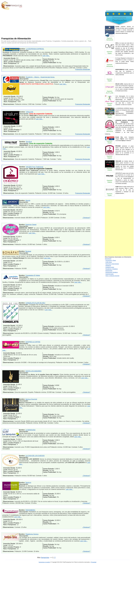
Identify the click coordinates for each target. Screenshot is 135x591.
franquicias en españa (44, 562)
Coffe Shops (109, 262)
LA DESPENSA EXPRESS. (35, 49)
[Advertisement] (37, 23)
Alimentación (108, 258)
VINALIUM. (29, 112)
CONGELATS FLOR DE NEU (35, 303)
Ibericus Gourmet (31, 399)
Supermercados (110, 274)
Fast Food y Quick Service (112, 263)
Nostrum (28, 482)
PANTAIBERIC (30, 510)
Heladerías (108, 265)
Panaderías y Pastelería (112, 269)
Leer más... (46, 55)
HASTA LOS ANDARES (33, 371)
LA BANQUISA (30, 430)
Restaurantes (109, 270)
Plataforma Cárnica (31, 534)
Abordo (27, 200)
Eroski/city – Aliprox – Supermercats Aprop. (40, 77)
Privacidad (93, 562)
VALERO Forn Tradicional (34, 167)
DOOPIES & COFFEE (32, 342)
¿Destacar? (86, 217)
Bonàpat (28, 251)
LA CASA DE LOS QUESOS (35, 455)
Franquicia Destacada (82, 69)
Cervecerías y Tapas (111, 260)
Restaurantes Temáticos (112, 272)
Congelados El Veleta (32, 275)
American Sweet (30, 224)
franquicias (45, 557)
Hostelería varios (110, 267)
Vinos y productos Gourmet (112, 275)
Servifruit (29, 141)
